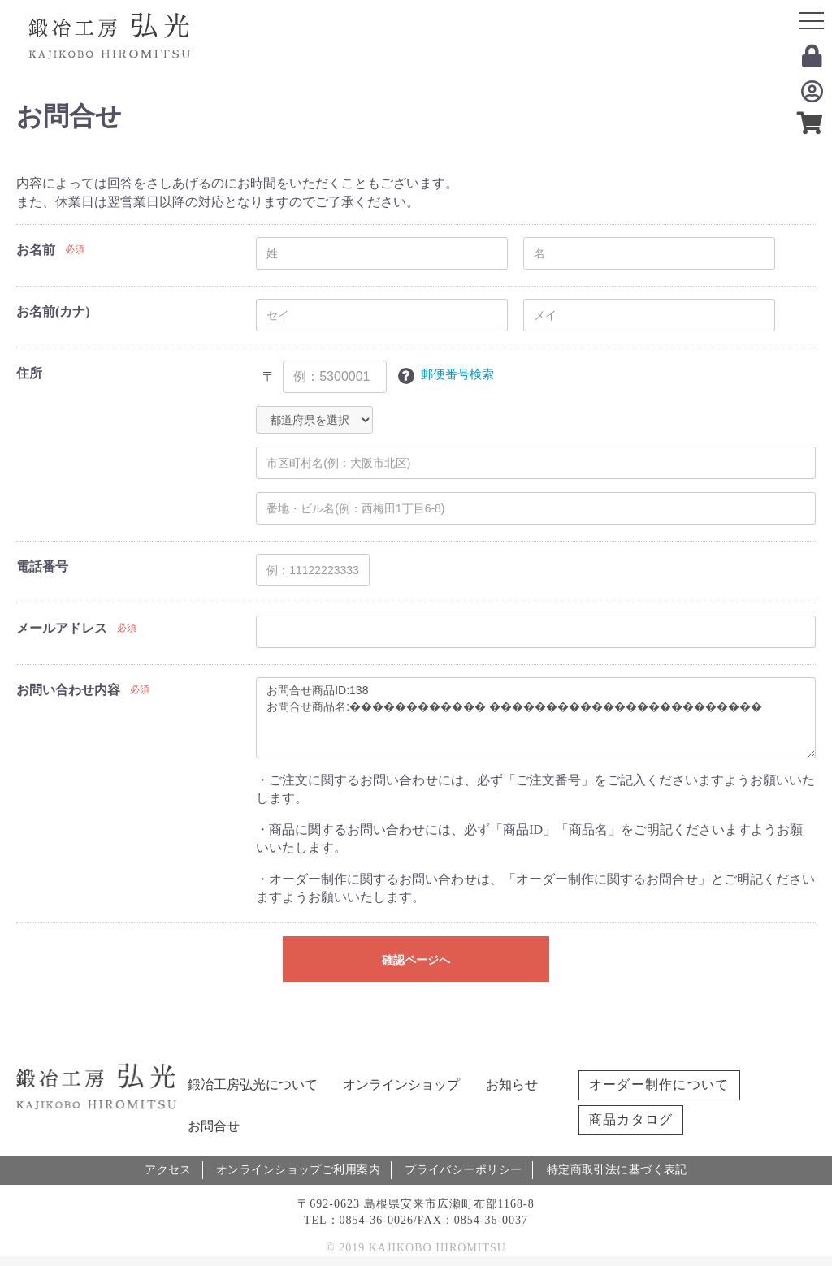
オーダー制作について (659, 1084)
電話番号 (42, 566)
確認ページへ (416, 959)
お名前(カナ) (53, 311)
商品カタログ (631, 1119)
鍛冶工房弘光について (253, 1084)
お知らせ (512, 1084)
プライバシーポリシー (464, 1169)
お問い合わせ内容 (68, 690)
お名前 (35, 250)
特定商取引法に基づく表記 (617, 1169)
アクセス (169, 1169)
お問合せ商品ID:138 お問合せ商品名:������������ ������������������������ (536, 717)
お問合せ (214, 1126)
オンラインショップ (401, 1084)
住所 (29, 373)
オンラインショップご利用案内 (299, 1169)
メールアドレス (61, 628)
